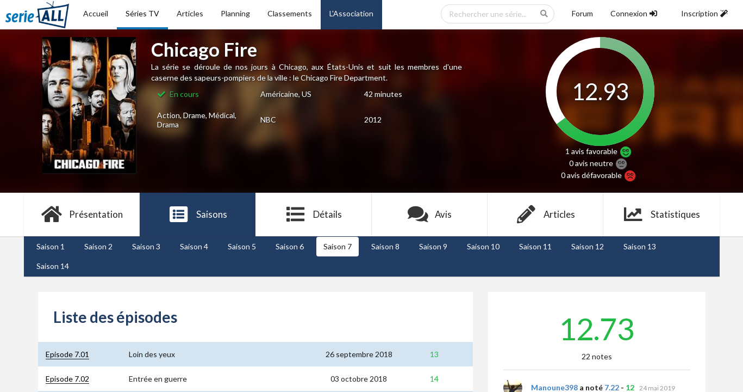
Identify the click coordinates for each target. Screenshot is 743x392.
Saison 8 (385, 246)
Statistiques (661, 214)
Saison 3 (146, 246)
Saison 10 (483, 246)
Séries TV (142, 13)
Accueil (95, 13)
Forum (582, 13)
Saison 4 (194, 246)
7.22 (611, 387)
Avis (429, 214)
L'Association (351, 13)
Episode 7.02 (67, 378)
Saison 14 (52, 266)
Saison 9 (433, 246)
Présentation (82, 214)
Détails (313, 214)
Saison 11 (535, 246)
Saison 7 (337, 246)
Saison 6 (290, 246)
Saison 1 (50, 246)
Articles (190, 13)
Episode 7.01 (67, 354)
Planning (235, 13)
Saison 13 (639, 246)
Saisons (197, 214)
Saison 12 (587, 246)
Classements (289, 13)
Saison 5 (242, 246)
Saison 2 (98, 246)
